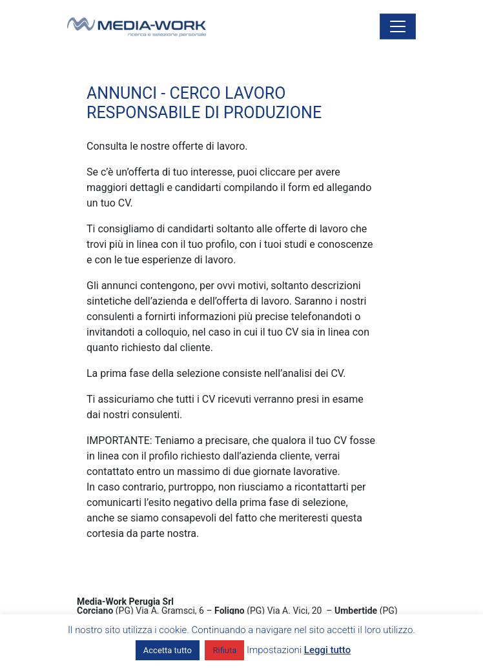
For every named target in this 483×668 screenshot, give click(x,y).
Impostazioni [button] (274, 650)
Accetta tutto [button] (167, 650)
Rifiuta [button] (224, 650)
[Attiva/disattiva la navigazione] (398, 26)
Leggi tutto (327, 650)
